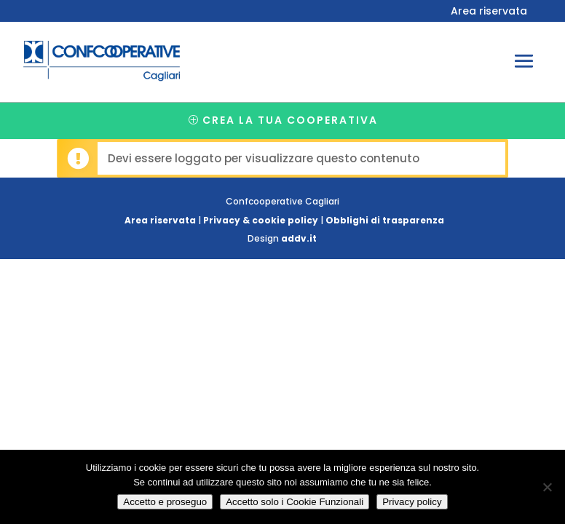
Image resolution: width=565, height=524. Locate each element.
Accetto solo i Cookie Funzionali (294, 501)
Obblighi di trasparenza (384, 220)
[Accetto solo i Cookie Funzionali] (547, 487)
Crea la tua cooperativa (290, 120)
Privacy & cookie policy (260, 220)
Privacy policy (411, 501)
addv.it (299, 238)
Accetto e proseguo (165, 501)
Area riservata (489, 12)
